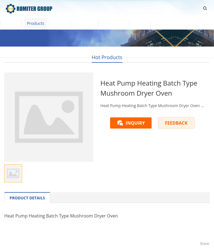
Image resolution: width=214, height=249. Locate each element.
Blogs (160, 23)
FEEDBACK (176, 123)
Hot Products (107, 57)
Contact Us (113, 23)
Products (35, 23)
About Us (84, 23)
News (139, 23)
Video (59, 23)
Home (11, 23)
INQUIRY (135, 123)
